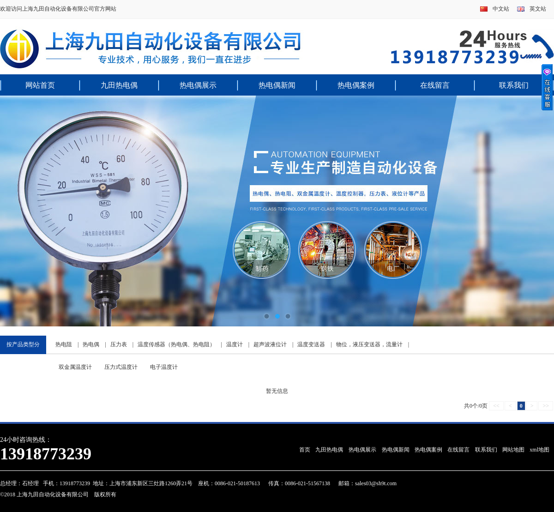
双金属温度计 (75, 367)
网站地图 (513, 449)
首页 (304, 449)
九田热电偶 (119, 85)
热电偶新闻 (277, 85)
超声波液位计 (270, 344)
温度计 (234, 344)
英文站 (538, 9)
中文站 (501, 9)
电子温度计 (164, 367)
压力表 (118, 344)
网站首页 (40, 85)
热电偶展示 (198, 85)
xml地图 (539, 449)
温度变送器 (311, 344)
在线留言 (435, 85)
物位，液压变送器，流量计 (369, 344)
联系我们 (514, 85)
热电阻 (63, 344)
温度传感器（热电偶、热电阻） (176, 344)
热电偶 (91, 344)
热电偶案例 (355, 85)
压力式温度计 (121, 367)
